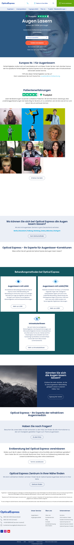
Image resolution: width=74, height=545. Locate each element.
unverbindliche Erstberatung (50, 76)
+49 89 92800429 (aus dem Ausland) (13, 522)
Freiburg (30, 231)
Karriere (62, 515)
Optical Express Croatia (66, 526)
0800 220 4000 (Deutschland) (11, 517)
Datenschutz (39, 541)
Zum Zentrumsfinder (37, 236)
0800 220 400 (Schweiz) (10, 520)
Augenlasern (11, 9)
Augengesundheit (34, 9)
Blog (46, 519)
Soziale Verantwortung (66, 519)
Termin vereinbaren (37, 462)
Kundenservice (49, 517)
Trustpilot (50, 9)
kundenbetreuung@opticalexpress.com (14, 525)
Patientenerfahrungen (60, 9)
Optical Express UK (65, 522)
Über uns (44, 9)
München (49, 231)
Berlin (16, 231)
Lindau (43, 231)
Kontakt (47, 522)
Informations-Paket (65, 517)
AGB (25, 541)
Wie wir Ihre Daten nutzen (51, 541)
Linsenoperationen (22, 9)
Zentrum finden (37, 484)
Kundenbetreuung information (50, 525)
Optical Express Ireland (66, 524)
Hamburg (37, 231)
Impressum (31, 541)
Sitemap (19, 541)
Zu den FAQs (37, 437)
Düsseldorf (22, 231)
